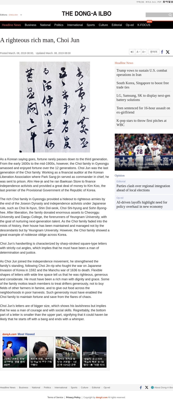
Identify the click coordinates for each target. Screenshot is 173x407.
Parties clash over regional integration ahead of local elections (143, 188)
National (45, 24)
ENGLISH (13, 15)
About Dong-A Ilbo (162, 387)
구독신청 (140, 2)
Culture (103, 24)
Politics (58, 24)
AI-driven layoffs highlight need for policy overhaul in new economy (142, 204)
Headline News (11, 24)
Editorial (117, 24)
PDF (159, 2)
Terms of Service (55, 397)
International (75, 24)
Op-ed (130, 24)
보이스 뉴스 (151, 2)
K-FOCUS (144, 24)
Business (30, 24)
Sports (91, 24)
